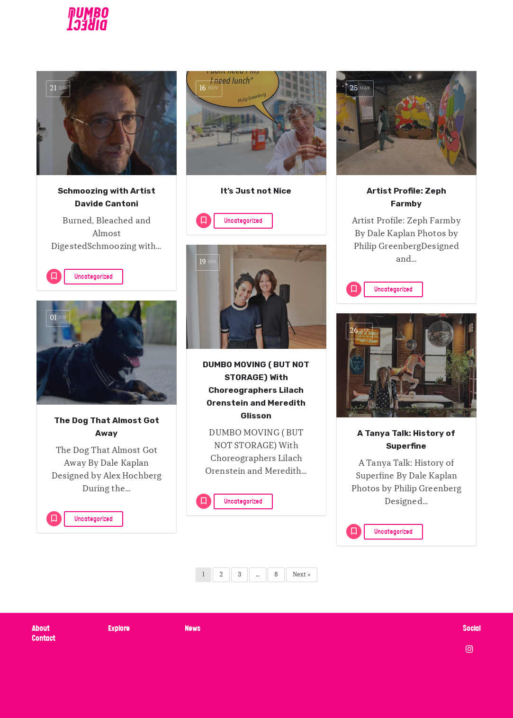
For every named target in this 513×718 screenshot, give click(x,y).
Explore (119, 628)
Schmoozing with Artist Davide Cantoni (106, 197)
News (192, 628)
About (40, 628)
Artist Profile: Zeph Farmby (406, 197)
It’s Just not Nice (256, 190)
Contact (43, 638)
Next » (302, 575)
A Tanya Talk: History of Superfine (406, 439)
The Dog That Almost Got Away (106, 427)
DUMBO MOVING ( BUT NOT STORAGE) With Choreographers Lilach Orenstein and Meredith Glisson (256, 390)
